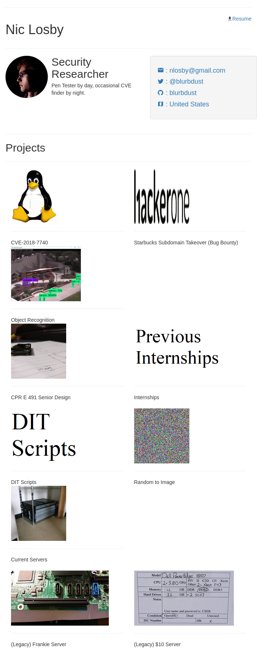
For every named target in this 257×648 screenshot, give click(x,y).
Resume (241, 19)
